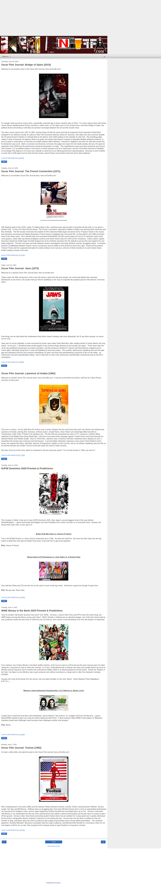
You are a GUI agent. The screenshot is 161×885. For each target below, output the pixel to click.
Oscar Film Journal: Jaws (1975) (20, 268)
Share (4, 161)
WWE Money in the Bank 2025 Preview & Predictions (32, 610)
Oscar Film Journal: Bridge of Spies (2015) (26, 64)
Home (53, 842)
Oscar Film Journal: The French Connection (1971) (30, 171)
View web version (53, 846)
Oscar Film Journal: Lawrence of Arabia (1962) (28, 373)
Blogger (58, 883)
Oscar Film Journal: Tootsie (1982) (21, 747)
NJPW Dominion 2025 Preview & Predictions (27, 468)
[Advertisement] (53, 19)
